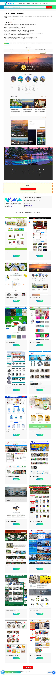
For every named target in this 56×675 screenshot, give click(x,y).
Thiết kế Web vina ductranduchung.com (12, 387)
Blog (50, 3)
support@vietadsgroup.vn (28, 205)
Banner (32, 3)
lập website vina (38, 43)
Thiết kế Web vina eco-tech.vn (11, 521)
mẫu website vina (23, 43)
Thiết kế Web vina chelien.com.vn (11, 297)
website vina (18, 43)
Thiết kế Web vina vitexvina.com (35, 342)
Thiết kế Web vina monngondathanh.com (36, 252)
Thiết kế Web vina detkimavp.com (11, 342)
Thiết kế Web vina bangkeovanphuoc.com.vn (13, 476)
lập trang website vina (49, 43)
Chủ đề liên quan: (6, 43)
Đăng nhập (10, 206)
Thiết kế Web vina (28, 667)
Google (24, 3)
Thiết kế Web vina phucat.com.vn (35, 476)
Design (43, 3)
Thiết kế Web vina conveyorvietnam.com (12, 610)
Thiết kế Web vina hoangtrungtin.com (36, 521)
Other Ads (37, 3)
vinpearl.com (14, 43)
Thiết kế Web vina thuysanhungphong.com (13, 252)
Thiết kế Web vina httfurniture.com (11, 565)
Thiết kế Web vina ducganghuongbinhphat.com (37, 387)
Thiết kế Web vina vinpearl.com (35, 297)
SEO (40, 3)
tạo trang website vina (43, 43)
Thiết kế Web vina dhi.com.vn (34, 610)
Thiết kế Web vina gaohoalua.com (35, 431)
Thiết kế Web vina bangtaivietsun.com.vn (36, 565)
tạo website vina (33, 43)
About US (20, 3)
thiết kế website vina (28, 43)
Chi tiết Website (16, 255)
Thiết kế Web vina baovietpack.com (35, 655)
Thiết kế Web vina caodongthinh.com (12, 655)
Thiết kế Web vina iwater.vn (10, 431)
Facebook (28, 3)
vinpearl (11, 43)
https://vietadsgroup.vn (28, 206)
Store (47, 3)
